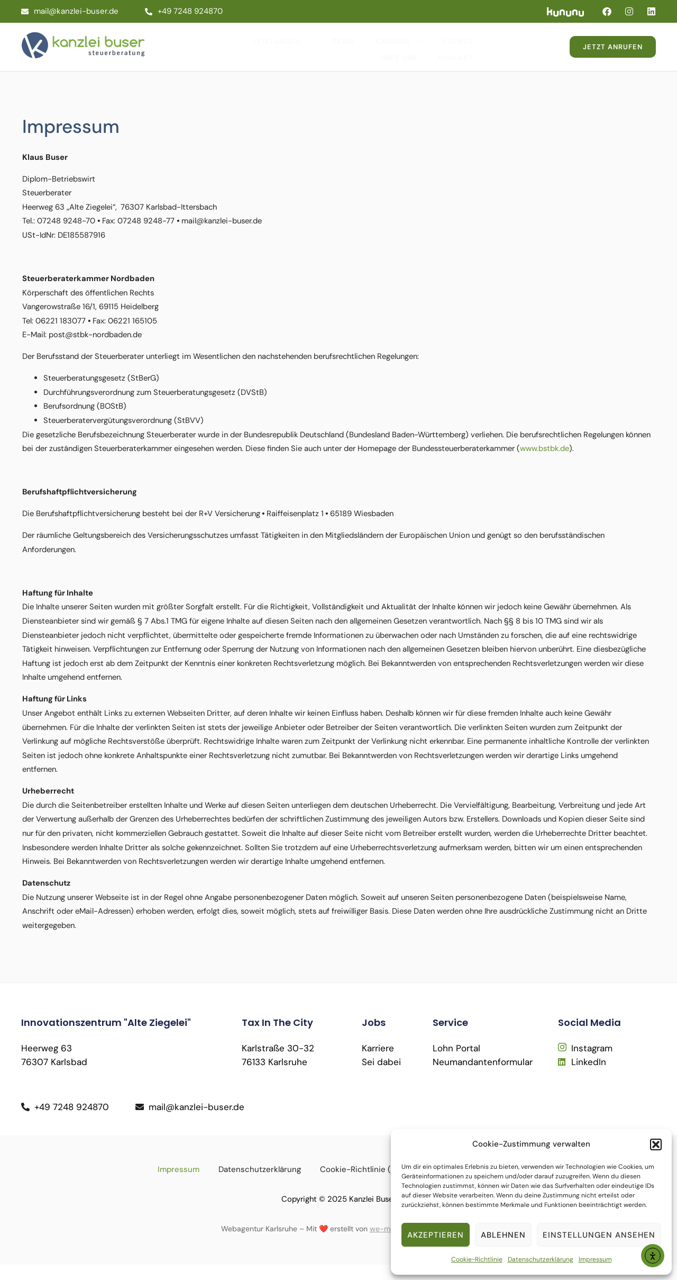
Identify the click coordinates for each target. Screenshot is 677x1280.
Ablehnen (503, 1235)
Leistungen (244, 42)
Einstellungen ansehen (599, 1235)
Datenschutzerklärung (540, 1259)
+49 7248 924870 (184, 11)
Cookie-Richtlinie (476, 1259)
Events (414, 41)
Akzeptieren (435, 1235)
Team (303, 41)
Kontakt (522, 41)
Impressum (595, 1259)
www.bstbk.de (50, 456)
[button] (656, 1144)
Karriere (356, 42)
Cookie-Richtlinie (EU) (362, 1184)
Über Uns (467, 41)
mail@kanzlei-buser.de (69, 11)
